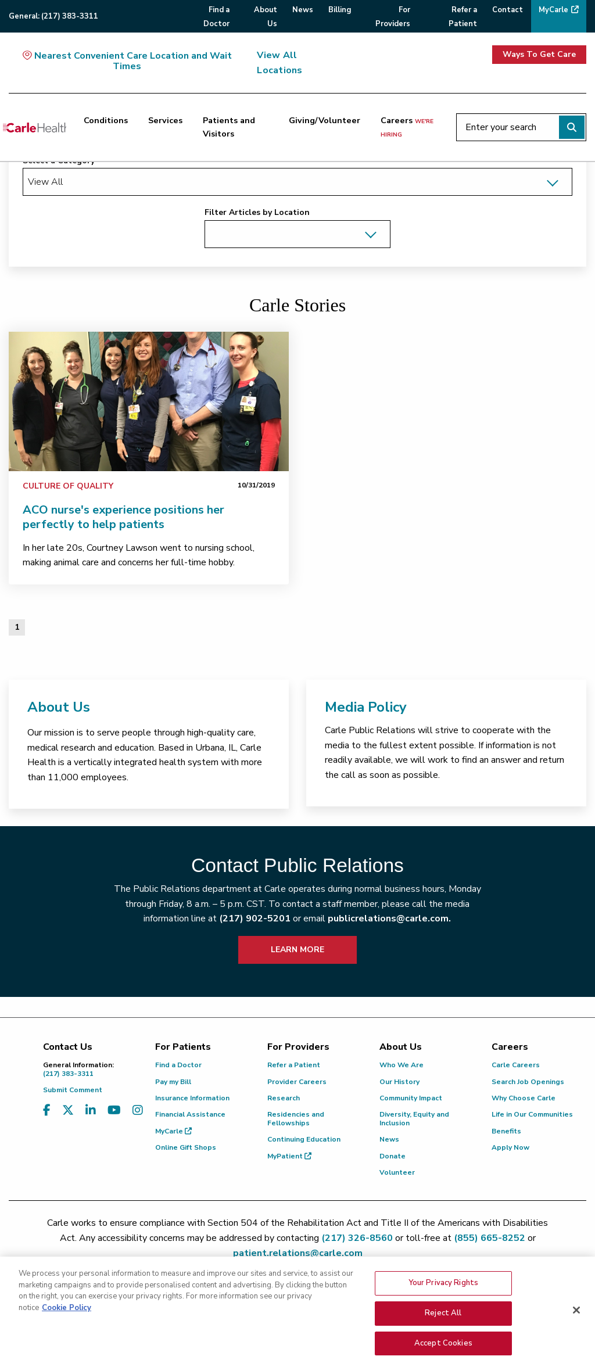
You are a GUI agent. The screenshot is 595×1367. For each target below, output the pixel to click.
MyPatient (289, 1156)
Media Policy (366, 707)
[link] (149, 401)
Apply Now (510, 1147)
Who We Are (401, 1065)
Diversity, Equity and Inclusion (414, 1118)
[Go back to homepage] (34, 127)
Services (165, 120)
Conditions (106, 120)
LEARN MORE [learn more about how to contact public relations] (297, 949)
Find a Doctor (178, 1065)
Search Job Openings (528, 1081)
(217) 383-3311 (90, 1069)
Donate (392, 1156)
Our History (399, 1081)
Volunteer (397, 1172)
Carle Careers (516, 1065)
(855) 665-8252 (489, 1238)
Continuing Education (303, 1139)
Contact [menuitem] (507, 10)
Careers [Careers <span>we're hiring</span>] (407, 126)
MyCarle (173, 1131)
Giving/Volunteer (324, 120)
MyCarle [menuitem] (553, 10)
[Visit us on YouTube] (114, 1110)
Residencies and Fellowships (295, 1118)
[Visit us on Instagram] (137, 1110)
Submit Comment (72, 1090)
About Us (58, 707)
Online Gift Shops (185, 1147)
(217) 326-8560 (357, 1238)
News (389, 1139)
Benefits (506, 1131)
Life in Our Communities (532, 1114)
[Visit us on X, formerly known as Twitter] (68, 1110)
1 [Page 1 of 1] (17, 627)
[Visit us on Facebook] (47, 1110)
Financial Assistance (190, 1114)
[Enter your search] (521, 127)
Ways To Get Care (539, 54)
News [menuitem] (302, 10)
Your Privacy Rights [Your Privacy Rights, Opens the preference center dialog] (443, 1296)
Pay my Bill (173, 1081)
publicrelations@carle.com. (389, 918)
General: (53, 16)
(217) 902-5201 (255, 918)
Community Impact (410, 1098)
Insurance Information (192, 1098)
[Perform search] (572, 127)
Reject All (443, 1326)
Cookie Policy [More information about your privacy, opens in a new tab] (66, 1321)
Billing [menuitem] (339, 10)
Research (283, 1098)
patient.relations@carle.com (298, 1253)
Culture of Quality (68, 485)
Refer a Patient (293, 1065)
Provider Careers (297, 1081)
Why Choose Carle (523, 1098)
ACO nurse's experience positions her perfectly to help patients (123, 517)
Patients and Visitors (229, 126)
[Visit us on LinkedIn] (90, 1110)
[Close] (576, 1323)
